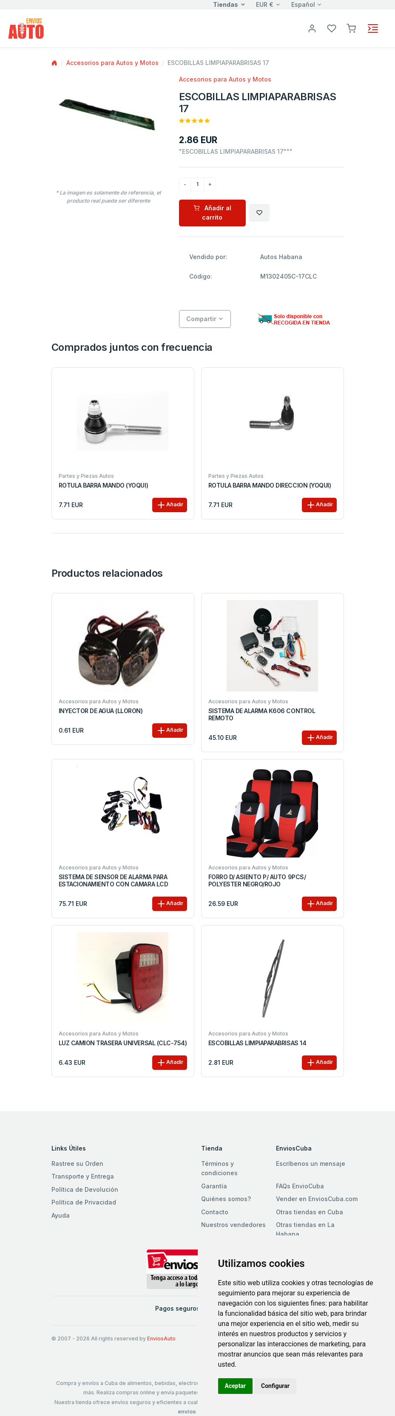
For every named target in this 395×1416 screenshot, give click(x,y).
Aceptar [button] (235, 1385)
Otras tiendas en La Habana (305, 1229)
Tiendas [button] (225, 4)
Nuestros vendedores (233, 1224)
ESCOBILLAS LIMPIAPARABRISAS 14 (257, 1043)
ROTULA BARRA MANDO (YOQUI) (103, 485)
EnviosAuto (161, 1338)
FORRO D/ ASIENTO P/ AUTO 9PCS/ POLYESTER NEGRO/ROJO (257, 881)
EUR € (264, 4)
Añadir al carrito (212, 212)
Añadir (169, 505)
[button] (351, 27)
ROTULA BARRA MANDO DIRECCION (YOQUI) (269, 485)
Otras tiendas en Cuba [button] (309, 1212)
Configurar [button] (275, 1385)
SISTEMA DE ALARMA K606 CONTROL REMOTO (261, 715)
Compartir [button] (201, 318)
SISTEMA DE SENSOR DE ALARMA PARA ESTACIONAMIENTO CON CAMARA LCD (113, 881)
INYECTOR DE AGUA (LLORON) (101, 711)
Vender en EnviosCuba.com (317, 1198)
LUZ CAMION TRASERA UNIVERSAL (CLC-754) (123, 1043)
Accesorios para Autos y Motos (112, 62)
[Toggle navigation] (373, 28)
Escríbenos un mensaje (310, 1163)
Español (303, 4)
